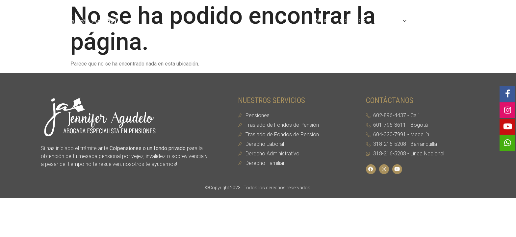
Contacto (456, 21)
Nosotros (352, 21)
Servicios (392, 21)
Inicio (321, 21)
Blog (426, 21)
